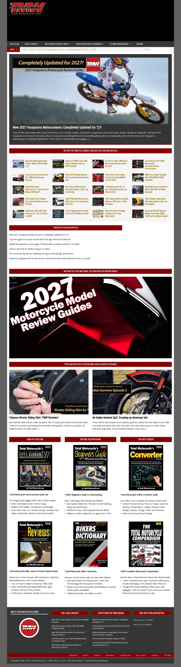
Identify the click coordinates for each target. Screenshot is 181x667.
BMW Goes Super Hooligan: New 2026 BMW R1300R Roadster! (156, 177)
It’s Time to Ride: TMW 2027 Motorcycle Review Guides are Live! (116, 163)
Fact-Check (141, 655)
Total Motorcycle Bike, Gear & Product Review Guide (33, 571)
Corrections (125, 655)
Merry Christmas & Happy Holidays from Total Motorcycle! (115, 213)
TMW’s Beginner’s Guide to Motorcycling (83, 494)
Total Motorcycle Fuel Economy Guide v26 (28, 494)
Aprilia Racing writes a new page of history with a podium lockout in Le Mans (44, 244)
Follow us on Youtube (142, 624)
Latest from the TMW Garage (111, 613)
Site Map (167, 655)
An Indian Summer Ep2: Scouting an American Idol (119, 417)
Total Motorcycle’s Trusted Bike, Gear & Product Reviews (90, 364)
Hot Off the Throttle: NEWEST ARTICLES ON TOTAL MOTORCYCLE (90, 151)
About (86, 655)
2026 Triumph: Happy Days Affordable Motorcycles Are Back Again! (156, 201)
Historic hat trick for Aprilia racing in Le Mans (29, 249)
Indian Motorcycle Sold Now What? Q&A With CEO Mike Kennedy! (156, 189)
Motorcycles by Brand (88, 44)
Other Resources (119, 44)
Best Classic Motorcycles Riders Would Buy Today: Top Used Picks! (76, 189)
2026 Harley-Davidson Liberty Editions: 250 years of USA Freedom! (116, 201)
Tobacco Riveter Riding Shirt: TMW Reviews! (33, 417)
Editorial (110, 655)
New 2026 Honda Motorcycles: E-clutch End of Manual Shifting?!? (37, 189)
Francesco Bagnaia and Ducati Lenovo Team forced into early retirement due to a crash (49, 258)
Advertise (73, 655)
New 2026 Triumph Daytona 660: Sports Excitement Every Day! (77, 177)
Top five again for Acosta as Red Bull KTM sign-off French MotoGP (40, 239)
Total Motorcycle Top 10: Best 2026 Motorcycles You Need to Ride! (116, 189)
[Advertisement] (112, 21)
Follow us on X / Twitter (143, 620)
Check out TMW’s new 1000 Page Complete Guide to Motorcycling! (76, 163)
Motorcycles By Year (56, 44)
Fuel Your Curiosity (70, 613)
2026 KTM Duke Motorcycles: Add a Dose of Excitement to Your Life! (76, 201)
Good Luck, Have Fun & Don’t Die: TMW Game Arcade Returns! (36, 177)
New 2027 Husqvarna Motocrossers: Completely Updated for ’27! (57, 127)
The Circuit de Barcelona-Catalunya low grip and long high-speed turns (41, 253)
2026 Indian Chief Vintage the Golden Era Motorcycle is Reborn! (36, 201)
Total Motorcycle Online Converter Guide (139, 494)
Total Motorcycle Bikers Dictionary (81, 571)
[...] (89, 139)
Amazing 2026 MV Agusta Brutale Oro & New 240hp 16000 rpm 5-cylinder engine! (156, 213)
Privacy (97, 655)
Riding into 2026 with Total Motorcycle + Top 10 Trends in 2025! (36, 213)
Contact (155, 655)
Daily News (31, 44)
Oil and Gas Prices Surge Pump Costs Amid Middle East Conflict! (115, 177)
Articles (14, 44)
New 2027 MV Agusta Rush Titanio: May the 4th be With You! (36, 163)
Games (139, 44)
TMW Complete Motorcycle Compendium (139, 571)
